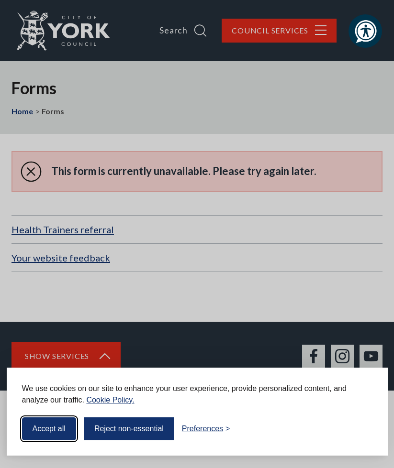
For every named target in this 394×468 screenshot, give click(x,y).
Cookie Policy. (110, 400)
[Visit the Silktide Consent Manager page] (366, 429)
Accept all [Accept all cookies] (49, 428)
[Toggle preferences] (206, 428)
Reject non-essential (129, 428)
